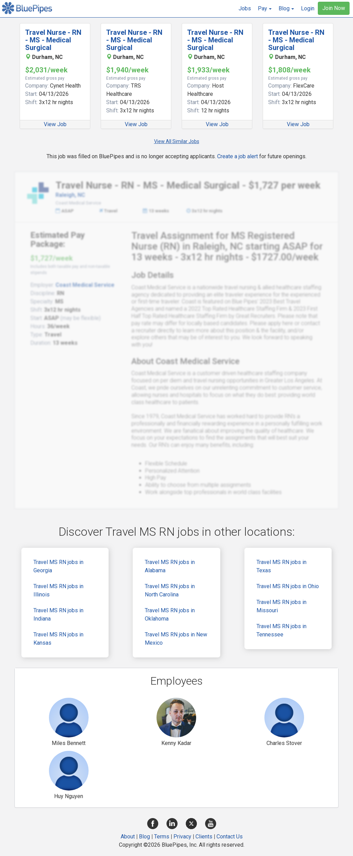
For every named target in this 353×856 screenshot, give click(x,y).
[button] (264, 8)
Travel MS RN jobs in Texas (281, 566)
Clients (203, 836)
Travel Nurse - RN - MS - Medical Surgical (53, 40)
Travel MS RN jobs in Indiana (58, 614)
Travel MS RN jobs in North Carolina (170, 590)
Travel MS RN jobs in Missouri (281, 606)
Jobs (245, 8)
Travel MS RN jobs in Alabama (170, 566)
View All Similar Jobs (176, 141)
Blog (144, 836)
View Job (55, 124)
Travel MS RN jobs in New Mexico (176, 638)
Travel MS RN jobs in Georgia (58, 566)
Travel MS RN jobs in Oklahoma (170, 614)
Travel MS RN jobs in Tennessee (281, 630)
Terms (161, 836)
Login (307, 8)
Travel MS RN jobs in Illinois (58, 590)
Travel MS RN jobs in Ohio (287, 586)
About (128, 836)
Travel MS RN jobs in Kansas (58, 638)
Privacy (182, 836)
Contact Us (229, 836)
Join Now (333, 8)
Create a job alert (237, 156)
